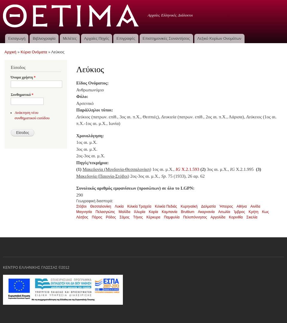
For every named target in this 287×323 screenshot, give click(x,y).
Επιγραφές (126, 38)
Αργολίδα (217, 217)
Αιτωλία (224, 212)
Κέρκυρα (153, 217)
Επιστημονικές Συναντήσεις (166, 38)
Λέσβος (82, 217)
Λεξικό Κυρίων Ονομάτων (219, 38)
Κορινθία (236, 217)
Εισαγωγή (16, 38)
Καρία (153, 212)
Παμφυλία (171, 217)
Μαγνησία (84, 212)
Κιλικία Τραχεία (139, 206)
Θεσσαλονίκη (100, 206)
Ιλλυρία (139, 212)
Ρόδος (111, 217)
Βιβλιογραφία (44, 38)
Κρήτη (254, 212)
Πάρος (97, 217)
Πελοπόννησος (195, 217)
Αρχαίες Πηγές (96, 38)
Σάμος (125, 217)
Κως (265, 212)
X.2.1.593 (187, 169)
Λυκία (119, 206)
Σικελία (251, 217)
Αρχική (10, 52)
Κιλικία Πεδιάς (166, 206)
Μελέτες (70, 38)
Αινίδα (255, 206)
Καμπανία (169, 212)
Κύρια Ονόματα (34, 52)
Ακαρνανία (206, 212)
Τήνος (138, 217)
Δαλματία (208, 206)
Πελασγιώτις (105, 212)
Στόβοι (81, 206)
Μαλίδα (124, 212)
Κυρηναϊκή (189, 206)
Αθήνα (241, 206)
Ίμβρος (239, 212)
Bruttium (187, 212)
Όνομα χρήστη (23, 77)
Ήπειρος (226, 206)
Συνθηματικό (22, 95)
